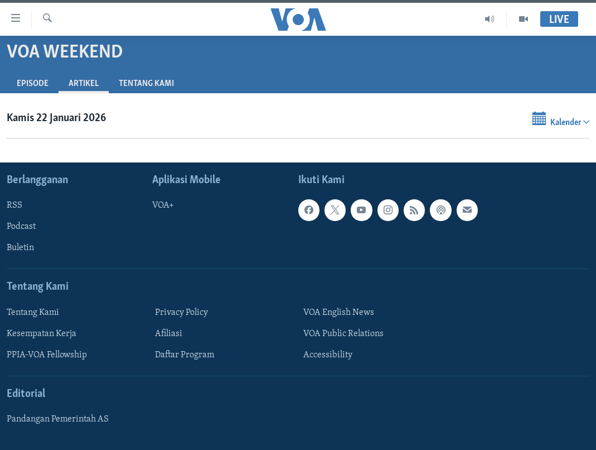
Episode (33, 83)
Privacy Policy (181, 312)
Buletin (20, 247)
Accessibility (327, 355)
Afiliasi (168, 333)
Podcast (21, 226)
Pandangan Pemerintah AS (58, 419)
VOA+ (163, 205)
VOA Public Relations (343, 333)
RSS (14, 205)
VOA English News (338, 312)
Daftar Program (184, 355)
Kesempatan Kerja (41, 333)
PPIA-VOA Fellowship (47, 355)
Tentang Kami (146, 83)
